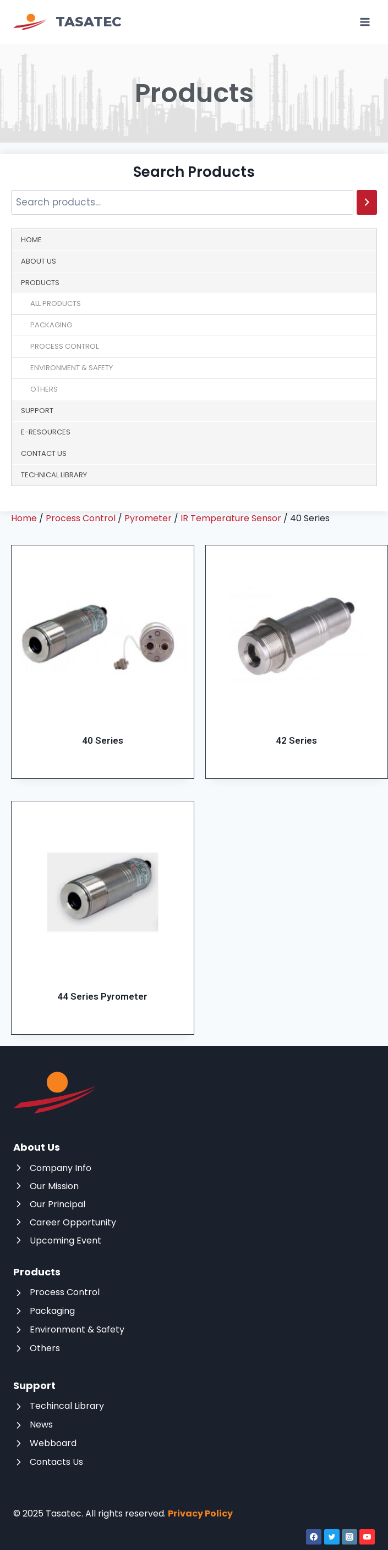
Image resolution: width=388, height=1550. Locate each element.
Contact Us (44, 453)
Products (40, 282)
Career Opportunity (73, 1222)
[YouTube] (367, 1537)
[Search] (367, 202)
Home (31, 240)
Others (44, 389)
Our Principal (57, 1204)
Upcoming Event (65, 1240)
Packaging (51, 325)
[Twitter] (332, 1537)
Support (37, 410)
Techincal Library (67, 1406)
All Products (55, 303)
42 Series (296, 740)
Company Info (60, 1168)
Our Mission (54, 1186)
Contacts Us (56, 1462)
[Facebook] (313, 1537)
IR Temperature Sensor (231, 518)
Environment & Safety (71, 368)
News (41, 1424)
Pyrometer (148, 518)
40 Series (102, 740)
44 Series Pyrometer (102, 996)
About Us (38, 261)
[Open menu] (364, 21)
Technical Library (54, 475)
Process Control (64, 346)
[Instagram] (349, 1537)
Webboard (53, 1443)
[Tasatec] (67, 22)
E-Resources (45, 432)
